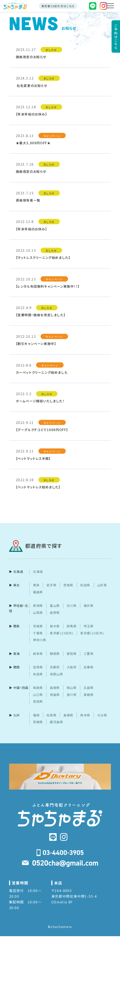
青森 (36, 585)
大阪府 (72, 667)
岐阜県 (38, 653)
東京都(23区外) (92, 633)
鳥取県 (38, 687)
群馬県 (72, 626)
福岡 (36, 715)
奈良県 (38, 674)
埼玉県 (89, 626)
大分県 (102, 715)
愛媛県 (89, 694)
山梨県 (38, 612)
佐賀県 (51, 715)
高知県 (38, 701)
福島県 (38, 592)
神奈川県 (39, 640)
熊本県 (85, 715)
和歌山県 (56, 674)
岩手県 (51, 585)
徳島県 (55, 694)
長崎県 (68, 715)
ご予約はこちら (115, 36)
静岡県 (55, 653)
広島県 (89, 687)
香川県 (72, 694)
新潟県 (38, 605)
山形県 (102, 585)
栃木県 (55, 626)
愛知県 (72, 653)
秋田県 (85, 585)
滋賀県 (38, 667)
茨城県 (38, 626)
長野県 (55, 612)
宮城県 (68, 585)
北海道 (38, 571)
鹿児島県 (56, 722)
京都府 (55, 667)
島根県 (55, 687)
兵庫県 (89, 667)
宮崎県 (38, 722)
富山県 (55, 605)
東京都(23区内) (61, 633)
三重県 (89, 653)
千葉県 (38, 633)
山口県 (38, 694)
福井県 (89, 605)
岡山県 (72, 687)
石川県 (72, 605)
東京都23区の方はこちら (58, 6)
